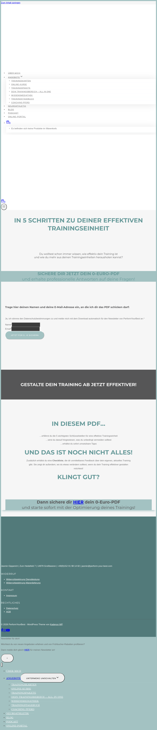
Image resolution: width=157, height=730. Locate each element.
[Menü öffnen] (4, 207)
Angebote (13, 678)
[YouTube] (8, 631)
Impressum (11, 595)
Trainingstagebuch (22, 99)
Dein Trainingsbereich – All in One (31, 91)
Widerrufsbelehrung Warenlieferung (23, 583)
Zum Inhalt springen (10, 3)
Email (8, 329)
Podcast (13, 113)
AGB (8, 612)
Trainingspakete (21, 88)
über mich (14, 73)
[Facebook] (2, 631)
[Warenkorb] (8, 123)
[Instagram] (4, 631)
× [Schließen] (7, 658)
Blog (11, 109)
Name (8, 324)
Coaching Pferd (20, 102)
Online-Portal (17, 116)
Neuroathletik (17, 106)
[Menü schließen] (1, 665)
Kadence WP (56, 624)
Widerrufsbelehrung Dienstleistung (23, 579)
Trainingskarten (21, 81)
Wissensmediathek (22, 95)
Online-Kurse (19, 84)
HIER (78, 502)
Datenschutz (12, 608)
